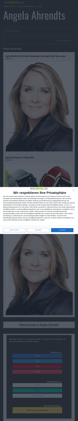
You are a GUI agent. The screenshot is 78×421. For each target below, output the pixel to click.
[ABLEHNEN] (74, 190)
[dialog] (39, 210)
